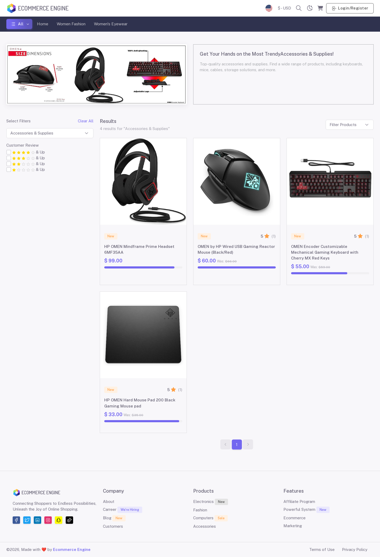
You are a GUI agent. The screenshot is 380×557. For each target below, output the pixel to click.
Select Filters (18, 121)
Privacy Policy (354, 549)
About (108, 501)
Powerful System (306, 510)
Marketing (292, 526)
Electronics (210, 502)
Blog (114, 518)
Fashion (200, 510)
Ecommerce (294, 518)
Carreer (122, 510)
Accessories (204, 526)
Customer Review (22, 145)
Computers (210, 518)
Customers (113, 526)
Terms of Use (322, 549)
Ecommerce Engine (72, 549)
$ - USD (284, 8)
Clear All (85, 121)
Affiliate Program (299, 501)
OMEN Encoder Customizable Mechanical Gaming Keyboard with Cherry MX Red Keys (324, 252)
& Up (28, 152)
